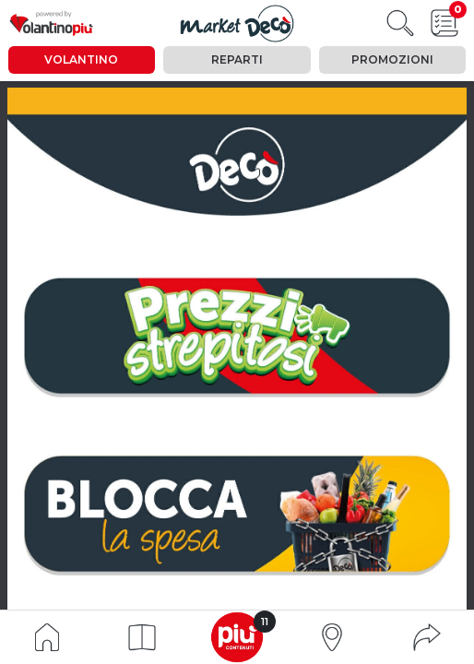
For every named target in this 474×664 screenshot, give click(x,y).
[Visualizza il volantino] (237, 23)
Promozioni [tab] (392, 59)
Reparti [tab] (237, 59)
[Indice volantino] (47, 636)
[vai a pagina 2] (236, 337)
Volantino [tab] (81, 59)
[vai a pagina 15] (236, 514)
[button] (142, 637)
